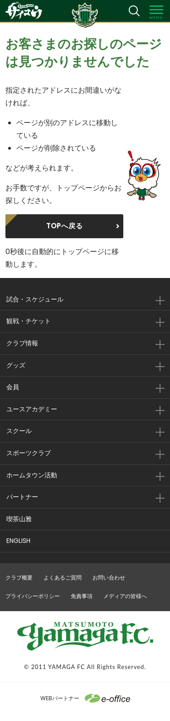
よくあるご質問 (63, 577)
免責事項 (81, 596)
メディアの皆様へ (125, 596)
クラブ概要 (19, 577)
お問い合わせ (108, 577)
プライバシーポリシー (32, 596)
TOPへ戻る (64, 226)
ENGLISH (18, 540)
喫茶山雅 (19, 518)
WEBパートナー (85, 698)
